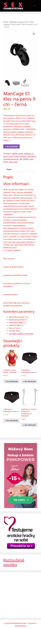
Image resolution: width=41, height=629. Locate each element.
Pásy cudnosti (20, 156)
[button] (34, 34)
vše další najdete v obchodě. (21, 333)
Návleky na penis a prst (19, 22)
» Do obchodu (11, 146)
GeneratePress (20, 625)
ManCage (13, 162)
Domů (5, 22)
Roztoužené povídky (13, 562)
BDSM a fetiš (17, 153)
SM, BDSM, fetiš (26, 159)
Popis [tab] (9, 169)
